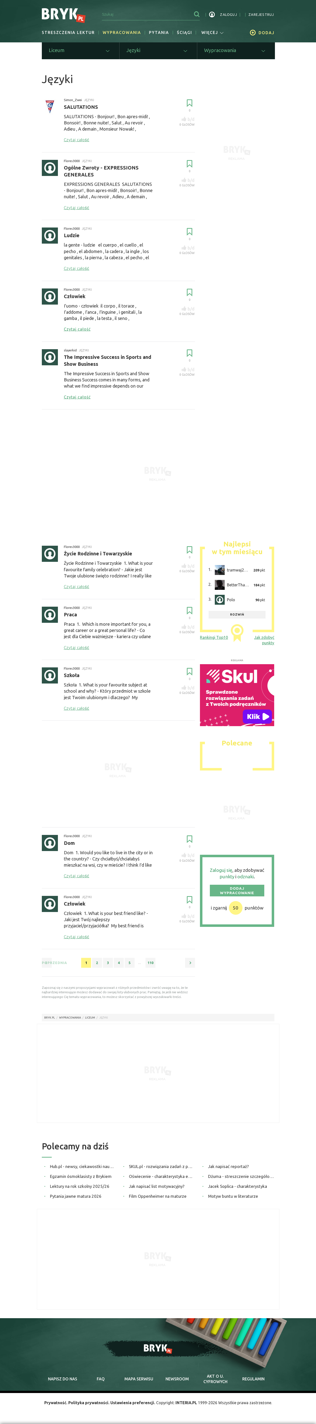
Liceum (90, 1017)
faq (101, 1379)
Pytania (159, 32)
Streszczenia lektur (68, 32)
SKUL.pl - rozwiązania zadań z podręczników (162, 1166)
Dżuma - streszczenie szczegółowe (241, 1176)
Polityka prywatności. (88, 1403)
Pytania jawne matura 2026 (75, 1196)
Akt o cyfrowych (215, 1379)
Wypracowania (122, 32)
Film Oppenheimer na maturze (158, 1196)
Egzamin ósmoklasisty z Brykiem (81, 1176)
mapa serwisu (138, 1379)
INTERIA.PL (186, 1403)
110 (150, 963)
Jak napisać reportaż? (228, 1166)
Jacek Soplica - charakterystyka (237, 1186)
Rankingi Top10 (214, 637)
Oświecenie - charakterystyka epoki (162, 1176)
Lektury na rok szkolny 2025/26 (79, 1186)
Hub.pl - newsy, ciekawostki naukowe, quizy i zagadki (83, 1166)
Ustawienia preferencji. (132, 1403)
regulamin (253, 1379)
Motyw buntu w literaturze (233, 1196)
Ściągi (184, 32)
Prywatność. (55, 1403)
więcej (212, 32)
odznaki (245, 877)
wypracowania (70, 1017)
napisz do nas (62, 1379)
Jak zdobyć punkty (264, 640)
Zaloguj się (221, 870)
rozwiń (237, 614)
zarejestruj (261, 15)
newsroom (177, 1379)
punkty (226, 877)
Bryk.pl (49, 1017)
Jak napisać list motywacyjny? (156, 1186)
